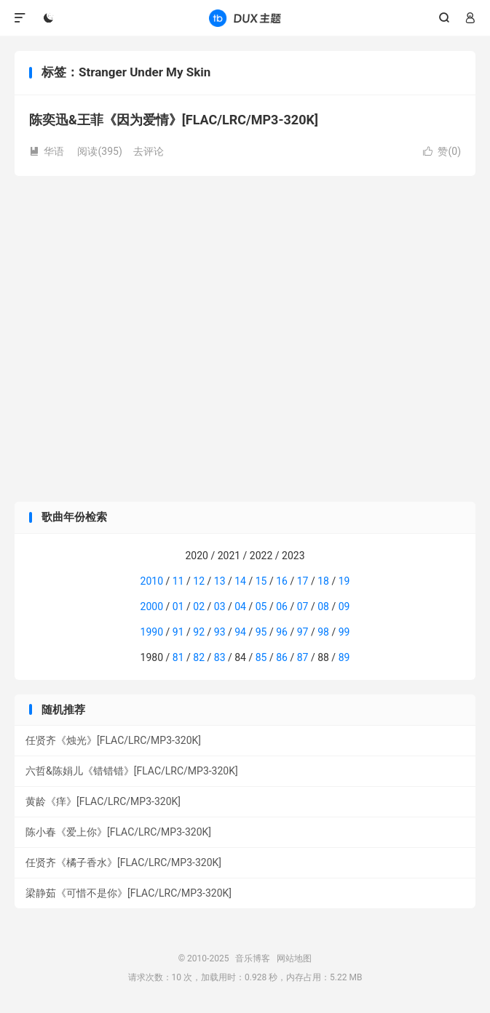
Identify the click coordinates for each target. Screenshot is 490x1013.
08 (323, 606)
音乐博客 (244, 18)
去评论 (148, 151)
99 (344, 632)
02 (199, 606)
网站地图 (294, 958)
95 (261, 632)
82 (199, 657)
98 (323, 632)
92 (199, 632)
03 (220, 606)
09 (344, 606)
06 (282, 606)
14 (240, 581)
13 (220, 581)
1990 (152, 632)
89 (344, 657)
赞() (442, 151)
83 (220, 657)
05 (261, 606)
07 (303, 606)
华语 (46, 151)
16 (282, 581)
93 (220, 632)
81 (178, 657)
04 (240, 606)
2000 (152, 606)
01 (178, 606)
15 (261, 581)
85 (261, 657)
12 (199, 581)
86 (282, 657)
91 (178, 632)
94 (240, 632)
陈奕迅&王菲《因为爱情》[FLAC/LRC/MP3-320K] (173, 119)
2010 (152, 581)
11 (178, 581)
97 (303, 632)
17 (303, 581)
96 (282, 632)
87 (303, 657)
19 (344, 581)
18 (323, 581)
